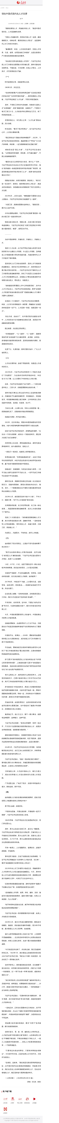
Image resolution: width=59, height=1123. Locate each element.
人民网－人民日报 (29, 23)
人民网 (2, 8)
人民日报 (5, 1100)
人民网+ (12, 1100)
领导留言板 (27, 1100)
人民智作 (5, 1110)
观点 (7, 8)
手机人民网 (20, 1100)
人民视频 (34, 1100)
